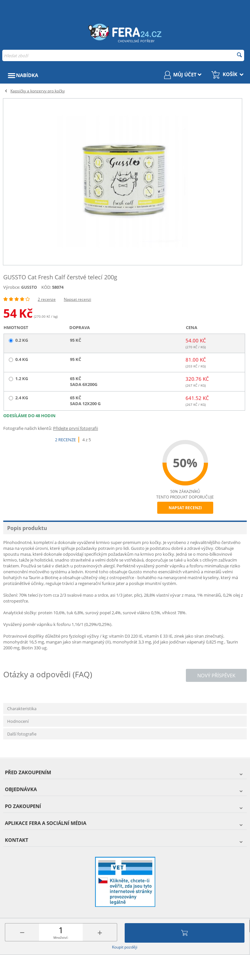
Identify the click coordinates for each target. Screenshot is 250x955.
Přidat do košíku (184, 933)
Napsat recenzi (77, 299)
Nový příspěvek (216, 675)
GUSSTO (29, 287)
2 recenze (47, 299)
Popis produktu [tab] (27, 528)
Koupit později (124, 947)
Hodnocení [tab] (18, 721)
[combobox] (123, 55)
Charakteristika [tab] (21, 708)
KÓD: (46, 287)
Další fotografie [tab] (21, 734)
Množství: (60, 937)
